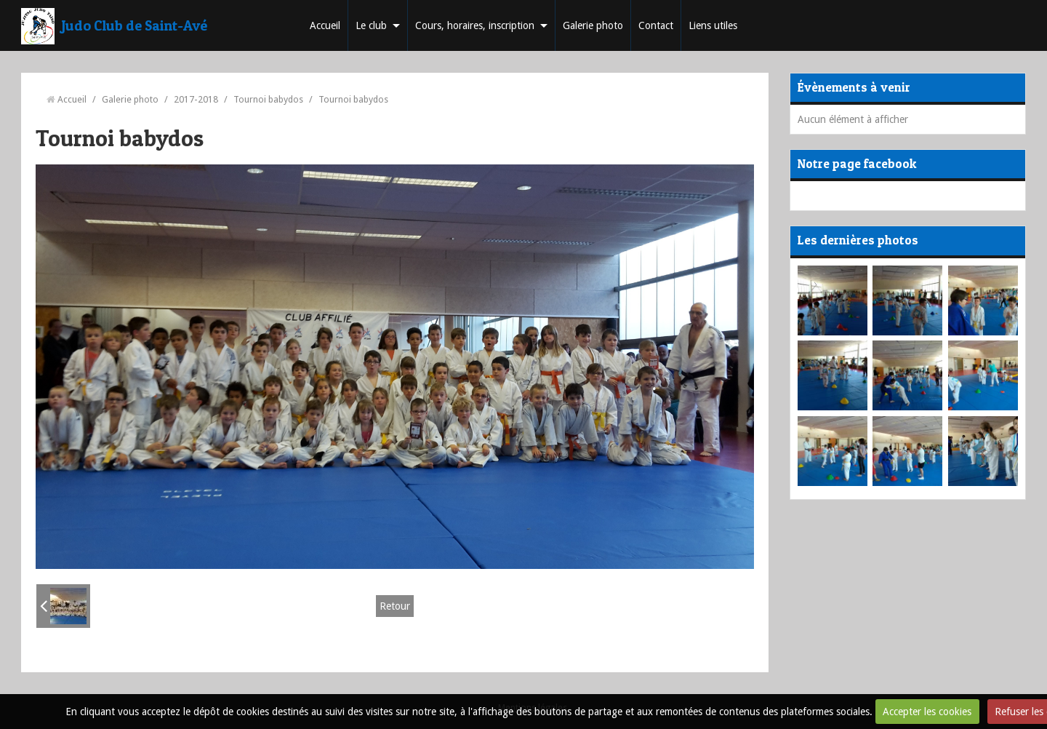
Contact (655, 25)
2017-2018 (196, 99)
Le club (371, 25)
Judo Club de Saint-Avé (134, 25)
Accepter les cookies (927, 711)
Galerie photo (593, 25)
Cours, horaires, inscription (474, 25)
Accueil (325, 25)
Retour (395, 606)
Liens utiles (713, 25)
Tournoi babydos (268, 99)
